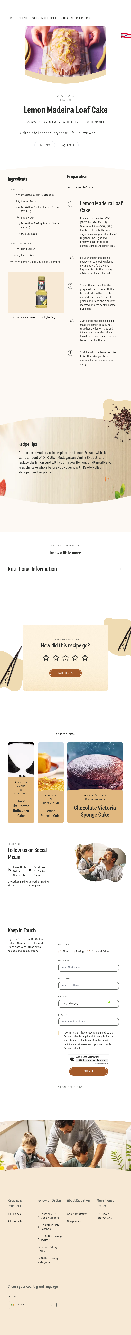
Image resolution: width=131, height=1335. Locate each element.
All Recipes (14, 1214)
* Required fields (70, 1087)
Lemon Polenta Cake (51, 782)
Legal (85, 1036)
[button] (65, 90)
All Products (15, 1221)
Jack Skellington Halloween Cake (21, 782)
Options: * (65, 945)
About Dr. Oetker (77, 1214)
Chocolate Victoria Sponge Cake (95, 782)
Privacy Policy (101, 1036)
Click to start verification (92, 1060)
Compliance (74, 1221)
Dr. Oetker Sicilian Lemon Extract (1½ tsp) (41, 209)
